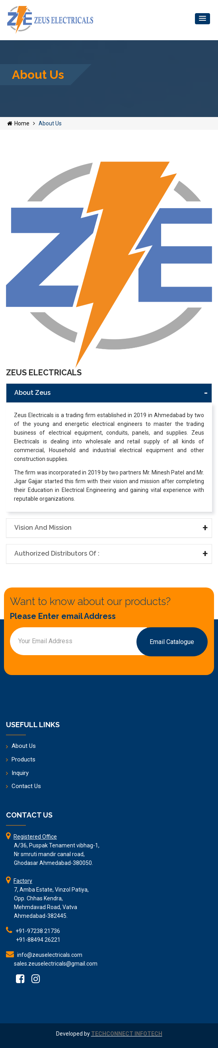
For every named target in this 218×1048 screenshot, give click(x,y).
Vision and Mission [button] (43, 527)
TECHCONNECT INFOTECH (126, 1033)
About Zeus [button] (32, 392)
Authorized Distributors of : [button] (56, 553)
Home (18, 123)
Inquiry (20, 773)
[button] (202, 18)
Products (23, 759)
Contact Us (26, 786)
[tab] (109, 393)
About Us (24, 745)
